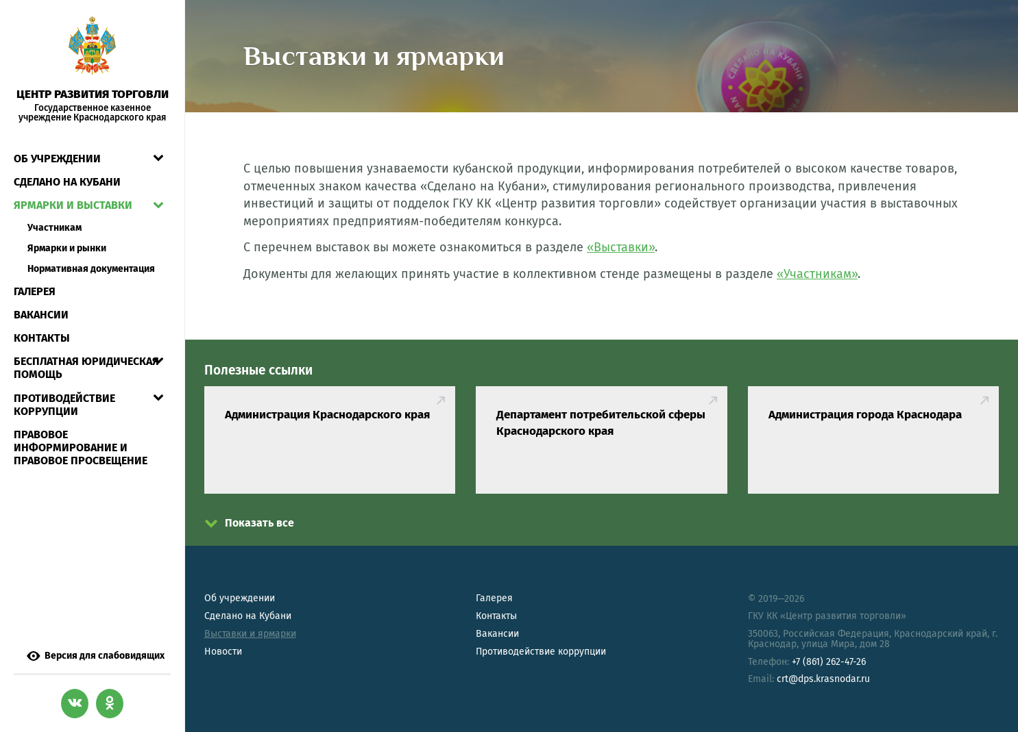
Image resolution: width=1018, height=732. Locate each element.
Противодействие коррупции (64, 405)
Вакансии (41, 314)
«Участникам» (817, 273)
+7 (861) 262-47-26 (829, 662)
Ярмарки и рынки (66, 248)
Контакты (42, 337)
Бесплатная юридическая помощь (86, 368)
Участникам (54, 228)
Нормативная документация (91, 269)
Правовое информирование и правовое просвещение (80, 447)
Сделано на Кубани (247, 616)
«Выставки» (621, 247)
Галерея (35, 291)
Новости (223, 651)
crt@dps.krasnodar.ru (823, 679)
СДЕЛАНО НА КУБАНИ (67, 181)
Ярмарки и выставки (73, 205)
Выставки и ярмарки (250, 634)
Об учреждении (57, 158)
